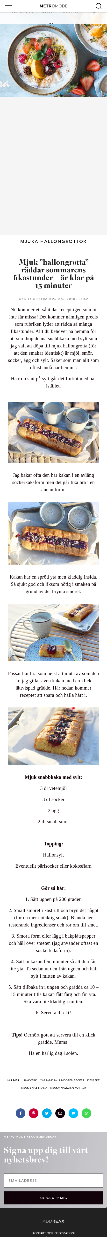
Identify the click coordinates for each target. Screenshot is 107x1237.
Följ (53, 24)
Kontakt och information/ (53, 1233)
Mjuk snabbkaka (34, 1088)
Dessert (93, 1080)
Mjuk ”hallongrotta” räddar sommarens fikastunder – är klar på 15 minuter (53, 274)
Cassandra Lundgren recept (62, 1080)
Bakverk (30, 1080)
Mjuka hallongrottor (68, 1088)
